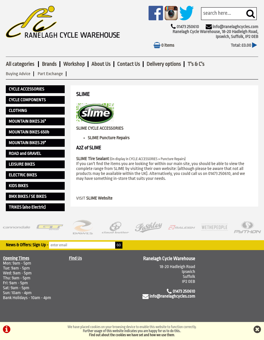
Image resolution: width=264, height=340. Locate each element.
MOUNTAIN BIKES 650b (29, 132)
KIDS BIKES (18, 185)
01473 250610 (187, 26)
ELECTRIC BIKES (23, 175)
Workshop (74, 64)
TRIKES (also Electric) (27, 207)
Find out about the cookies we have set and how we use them (131, 335)
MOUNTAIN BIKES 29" (27, 142)
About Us (101, 64)
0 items (163, 45)
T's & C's (195, 64)
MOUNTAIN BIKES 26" (27, 121)
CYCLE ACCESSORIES (26, 89)
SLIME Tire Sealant (92, 158)
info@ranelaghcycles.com (235, 26)
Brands (49, 64)
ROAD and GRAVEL (25, 153)
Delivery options (164, 64)
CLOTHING (18, 110)
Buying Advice (18, 73)
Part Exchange (50, 73)
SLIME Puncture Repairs (109, 137)
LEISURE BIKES (22, 164)
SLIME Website (99, 198)
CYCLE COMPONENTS (27, 99)
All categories (20, 64)
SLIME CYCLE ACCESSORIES (100, 128)
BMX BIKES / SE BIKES (27, 196)
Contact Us (128, 64)
